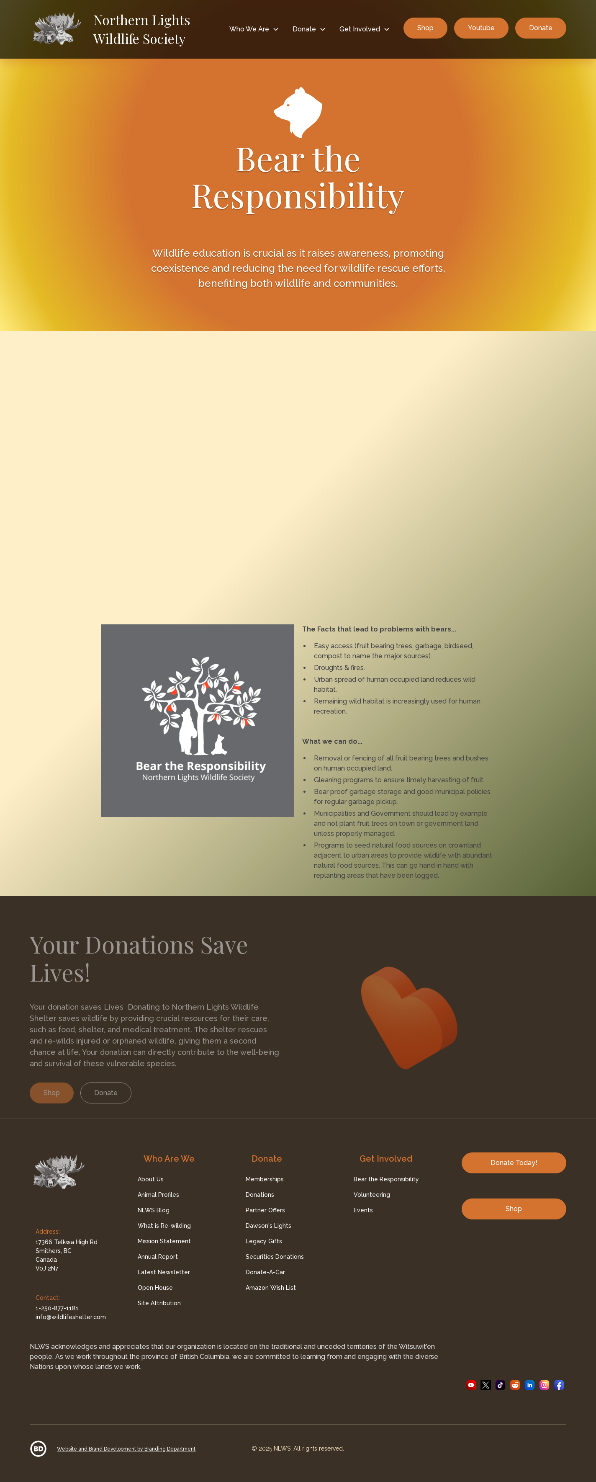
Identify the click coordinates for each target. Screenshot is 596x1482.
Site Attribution (159, 1303)
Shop (425, 28)
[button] (254, 29)
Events (363, 1210)
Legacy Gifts (264, 1241)
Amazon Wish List (271, 1287)
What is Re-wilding (164, 1225)
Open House (155, 1287)
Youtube (481, 28)
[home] (126, 29)
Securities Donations (275, 1256)
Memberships (265, 1179)
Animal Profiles (158, 1194)
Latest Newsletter (164, 1272)
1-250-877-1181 (57, 1308)
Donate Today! (514, 1163)
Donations (260, 1194)
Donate (540, 28)
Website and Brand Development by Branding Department (126, 1449)
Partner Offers (265, 1210)
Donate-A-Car (265, 1272)
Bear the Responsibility (386, 1179)
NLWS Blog (154, 1210)
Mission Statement (164, 1241)
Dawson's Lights (268, 1225)
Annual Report (158, 1256)
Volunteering (372, 1194)
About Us (151, 1179)
